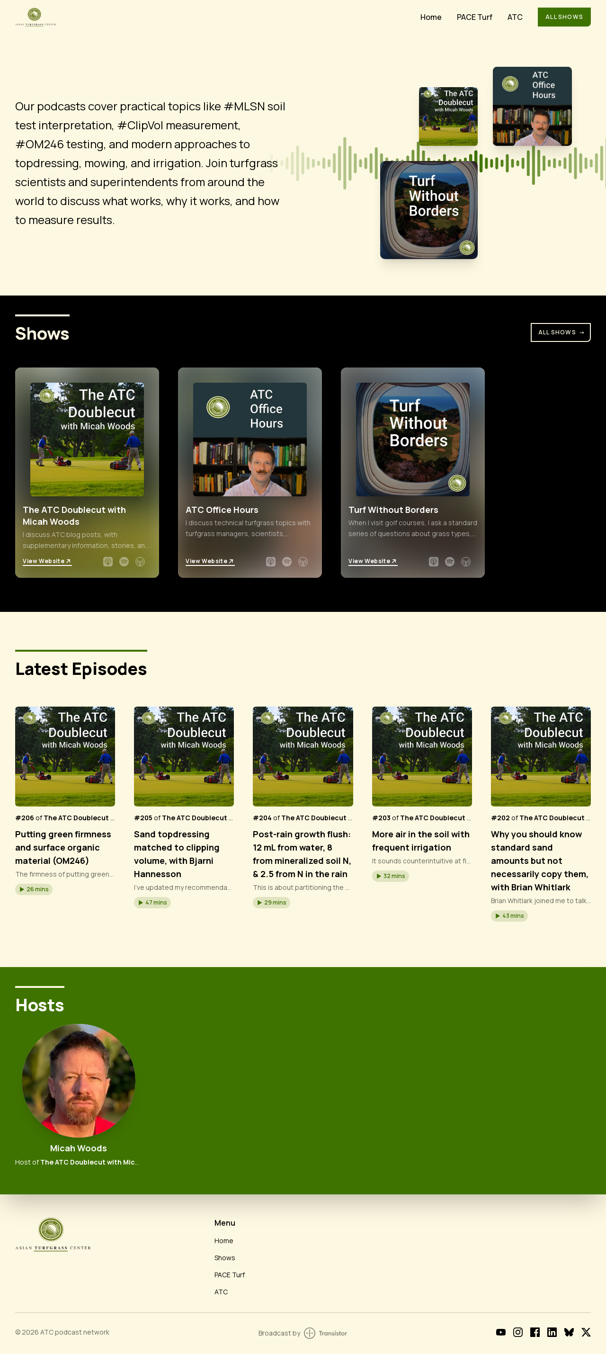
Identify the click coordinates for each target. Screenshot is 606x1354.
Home (431, 17)
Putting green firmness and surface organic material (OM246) (63, 847)
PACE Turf (474, 17)
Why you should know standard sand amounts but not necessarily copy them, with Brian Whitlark (539, 860)
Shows (224, 1257)
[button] (34, 889)
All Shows (564, 17)
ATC (515, 17)
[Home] (212, 17)
